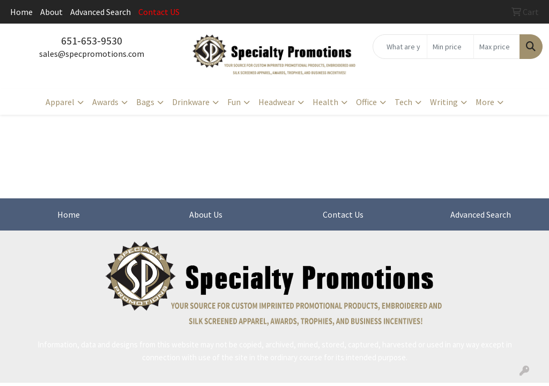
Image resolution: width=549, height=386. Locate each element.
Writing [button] (444, 101)
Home (21, 11)
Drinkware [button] (191, 101)
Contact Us (343, 214)
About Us (205, 214)
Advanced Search (100, 11)
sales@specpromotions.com (91, 53)
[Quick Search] (400, 46)
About (51, 11)
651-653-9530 (91, 40)
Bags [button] (145, 101)
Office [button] (366, 101)
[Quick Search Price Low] (450, 46)
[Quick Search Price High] (496, 46)
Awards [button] (105, 101)
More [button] (485, 101)
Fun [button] (234, 101)
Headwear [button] (276, 101)
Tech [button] (403, 101)
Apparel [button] (60, 101)
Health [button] (325, 101)
